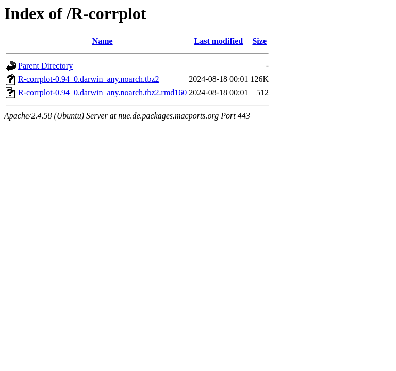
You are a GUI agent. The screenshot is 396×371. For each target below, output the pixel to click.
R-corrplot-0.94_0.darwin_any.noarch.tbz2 (88, 79)
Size (259, 41)
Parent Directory (45, 65)
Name (102, 41)
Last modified (218, 41)
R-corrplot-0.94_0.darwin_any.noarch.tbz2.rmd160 (102, 92)
